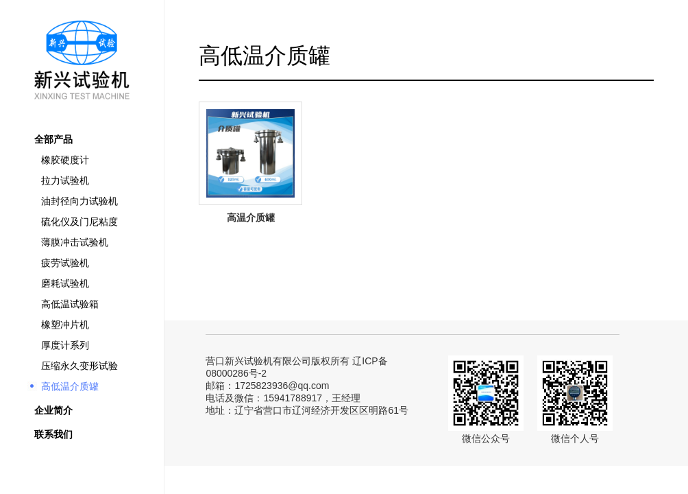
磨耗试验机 (65, 283)
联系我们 (53, 434)
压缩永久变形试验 (79, 365)
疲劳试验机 (65, 262)
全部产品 (53, 139)
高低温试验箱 (70, 303)
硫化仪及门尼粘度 (79, 221)
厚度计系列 (65, 345)
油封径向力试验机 (79, 201)
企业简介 (53, 410)
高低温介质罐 (70, 386)
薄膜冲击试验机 (74, 242)
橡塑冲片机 (65, 324)
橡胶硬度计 (65, 159)
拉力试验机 (65, 180)
